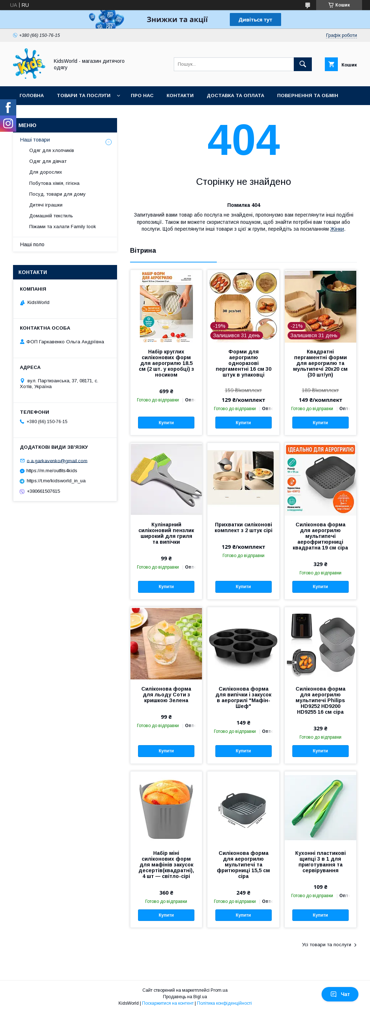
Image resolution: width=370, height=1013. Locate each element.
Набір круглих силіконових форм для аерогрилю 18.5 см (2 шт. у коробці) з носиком (166, 363)
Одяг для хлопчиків (51, 150)
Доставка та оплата (235, 95)
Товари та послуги (84, 95)
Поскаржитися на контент (168, 1003)
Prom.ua (219, 990)
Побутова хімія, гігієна (54, 183)
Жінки (337, 229)
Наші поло (32, 244)
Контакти (180, 95)
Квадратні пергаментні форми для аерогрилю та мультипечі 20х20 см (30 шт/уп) (320, 363)
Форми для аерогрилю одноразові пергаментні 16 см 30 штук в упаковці (243, 363)
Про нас (142, 95)
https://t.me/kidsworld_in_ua (56, 480)
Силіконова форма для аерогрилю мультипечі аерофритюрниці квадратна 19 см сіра (320, 536)
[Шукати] (303, 64)
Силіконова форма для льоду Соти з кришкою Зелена (166, 694)
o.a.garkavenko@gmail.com (57, 460)
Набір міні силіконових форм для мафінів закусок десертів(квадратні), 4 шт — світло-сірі (166, 864)
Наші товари (35, 140)
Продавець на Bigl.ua (185, 996)
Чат (340, 994)
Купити (166, 422)
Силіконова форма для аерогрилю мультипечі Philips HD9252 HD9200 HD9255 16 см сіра (320, 700)
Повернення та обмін (307, 95)
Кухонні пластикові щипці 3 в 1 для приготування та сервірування (320, 861)
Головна (32, 95)
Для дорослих (45, 172)
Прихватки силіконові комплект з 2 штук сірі (243, 527)
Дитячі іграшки (46, 205)
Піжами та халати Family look (62, 226)
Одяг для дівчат (47, 161)
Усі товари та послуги (326, 944)
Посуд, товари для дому (57, 194)
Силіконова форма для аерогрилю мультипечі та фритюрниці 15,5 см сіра (243, 864)
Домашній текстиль (51, 215)
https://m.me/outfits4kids (51, 470)
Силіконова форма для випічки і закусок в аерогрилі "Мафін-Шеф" (243, 697)
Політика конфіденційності (224, 1003)
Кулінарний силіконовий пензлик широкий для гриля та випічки (166, 533)
